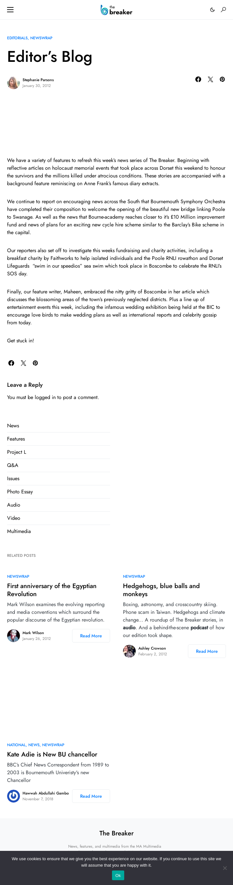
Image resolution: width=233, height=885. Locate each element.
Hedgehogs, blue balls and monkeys (161, 590)
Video (13, 518)
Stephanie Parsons (38, 80)
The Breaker (116, 833)
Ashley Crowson (152, 648)
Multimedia (19, 531)
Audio (13, 505)
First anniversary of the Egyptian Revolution (52, 590)
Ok (118, 875)
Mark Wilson (33, 633)
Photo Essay (20, 491)
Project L (16, 452)
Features (16, 438)
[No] (225, 868)
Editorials (17, 38)
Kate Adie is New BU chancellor (52, 754)
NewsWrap (41, 38)
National (16, 745)
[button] (10, 9)
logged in (45, 397)
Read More (91, 636)
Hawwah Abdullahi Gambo (46, 793)
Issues (13, 478)
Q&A (12, 465)
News (13, 425)
